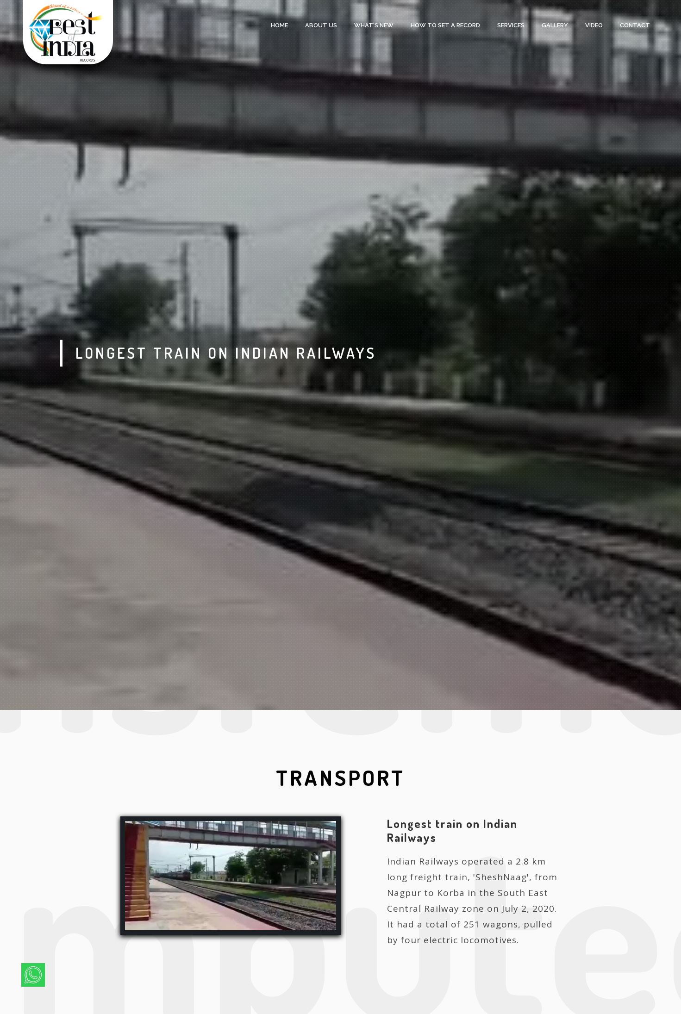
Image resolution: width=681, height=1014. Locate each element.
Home (279, 25)
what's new (374, 25)
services (511, 25)
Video (594, 25)
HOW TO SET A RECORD (445, 25)
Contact (635, 25)
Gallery (555, 25)
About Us (321, 25)
